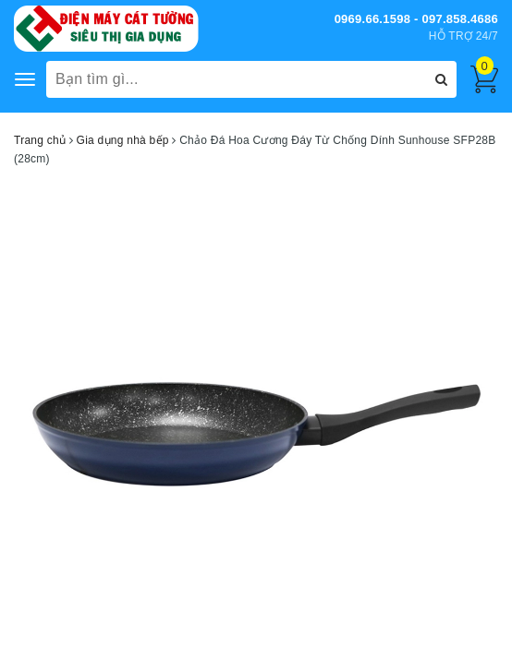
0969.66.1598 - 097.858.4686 (416, 19)
